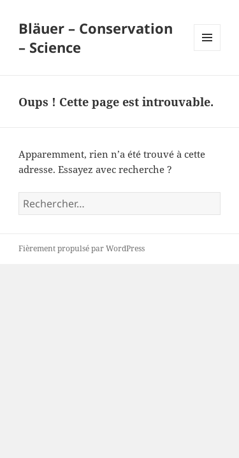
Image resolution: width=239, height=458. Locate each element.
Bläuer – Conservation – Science (95, 37)
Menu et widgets (207, 50)
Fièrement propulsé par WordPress (81, 248)
